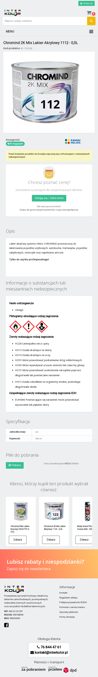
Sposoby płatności (68, 611)
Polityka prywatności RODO (73, 602)
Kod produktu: (11, 48)
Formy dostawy (67, 616)
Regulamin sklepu (68, 597)
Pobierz (15, 465)
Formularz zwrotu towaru (72, 607)
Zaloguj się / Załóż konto (49, 198)
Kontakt (63, 592)
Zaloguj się (86, 3)
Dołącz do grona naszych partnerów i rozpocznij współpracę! (49, 209)
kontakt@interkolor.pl (51, 653)
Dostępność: (13, 139)
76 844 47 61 (50, 647)
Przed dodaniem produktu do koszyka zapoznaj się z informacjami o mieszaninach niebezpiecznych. (49, 155)
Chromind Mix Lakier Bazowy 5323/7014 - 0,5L (20, 529)
